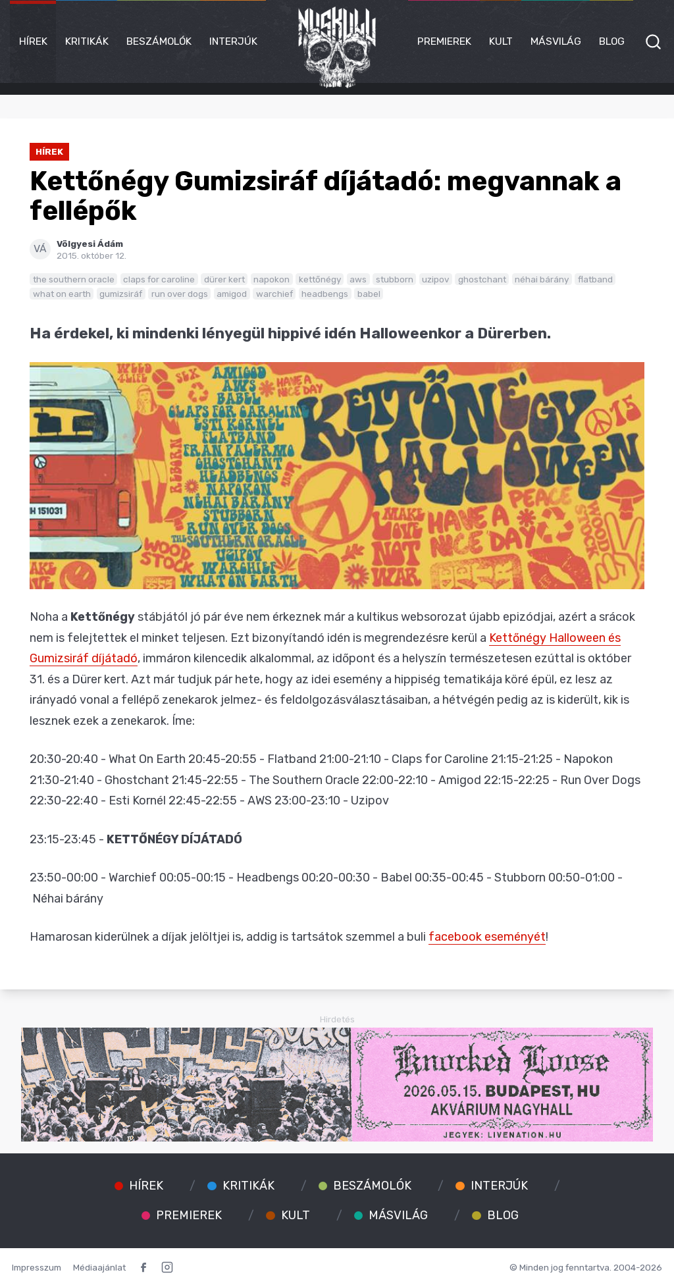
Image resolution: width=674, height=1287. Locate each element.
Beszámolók (159, 41)
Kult (501, 41)
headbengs (324, 293)
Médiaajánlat (99, 1267)
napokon (271, 279)
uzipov (435, 279)
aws (358, 279)
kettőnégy (320, 279)
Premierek (444, 41)
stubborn (394, 279)
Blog (612, 41)
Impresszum (36, 1267)
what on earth (62, 293)
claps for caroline (159, 279)
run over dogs (179, 293)
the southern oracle (74, 279)
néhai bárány (542, 279)
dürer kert (224, 279)
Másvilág (556, 41)
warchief (274, 293)
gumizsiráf (120, 293)
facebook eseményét (487, 937)
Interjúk (233, 41)
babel (368, 293)
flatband (595, 279)
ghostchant (482, 279)
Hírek (33, 41)
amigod (232, 293)
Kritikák (87, 41)
